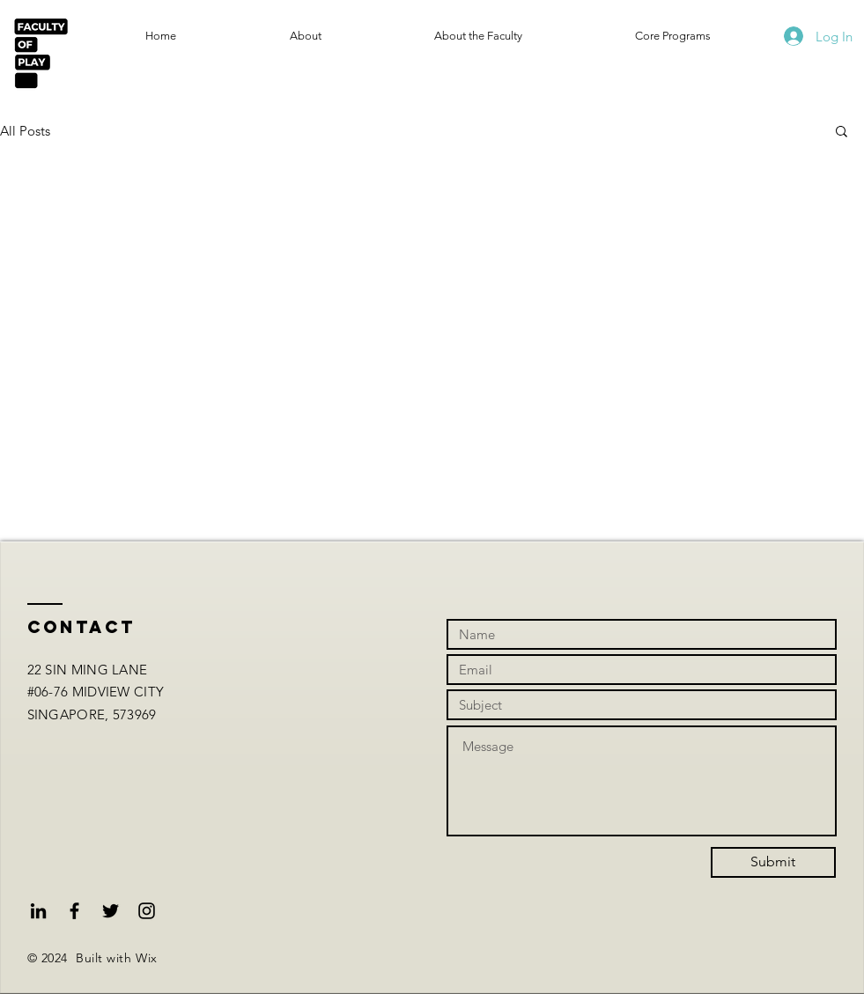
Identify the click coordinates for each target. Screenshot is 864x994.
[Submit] (773, 862)
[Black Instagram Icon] (147, 911)
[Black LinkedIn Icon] (38, 911)
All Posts (25, 130)
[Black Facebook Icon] (74, 911)
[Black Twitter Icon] (111, 911)
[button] (841, 132)
